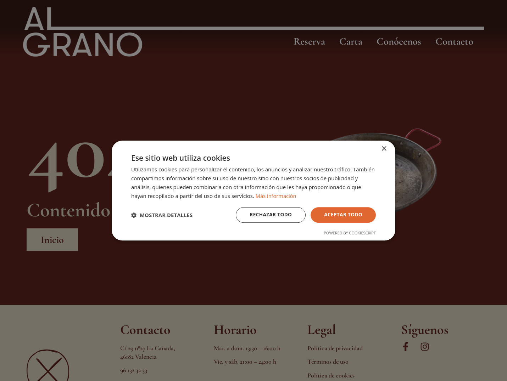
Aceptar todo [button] (342, 214)
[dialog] (253, 190)
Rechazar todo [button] (269, 214)
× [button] (383, 148)
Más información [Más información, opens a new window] (276, 195)
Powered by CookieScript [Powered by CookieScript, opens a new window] (350, 233)
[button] (162, 215)
